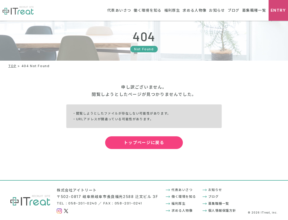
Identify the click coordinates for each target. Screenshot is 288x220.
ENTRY (278, 10)
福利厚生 (171, 10)
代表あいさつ (117, 10)
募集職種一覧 (254, 10)
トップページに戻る (150, 142)
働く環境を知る (146, 10)
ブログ (233, 10)
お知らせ (216, 10)
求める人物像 (194, 10)
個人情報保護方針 (219, 210)
